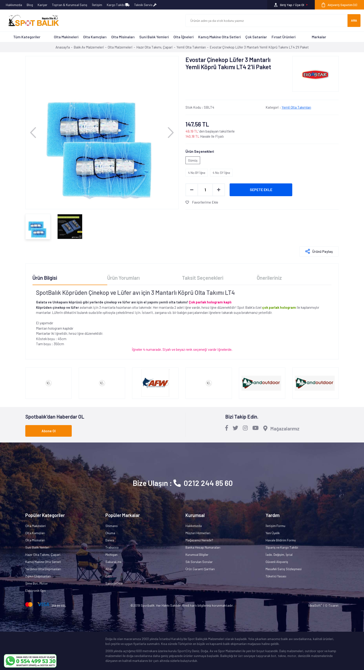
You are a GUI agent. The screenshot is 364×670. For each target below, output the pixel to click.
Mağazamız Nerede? (199, 540)
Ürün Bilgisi (44, 278)
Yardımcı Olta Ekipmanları (43, 569)
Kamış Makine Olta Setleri (219, 37)
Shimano (111, 526)
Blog (30, 5)
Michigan (111, 554)
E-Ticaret (332, 605)
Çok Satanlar (256, 37)
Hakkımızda (14, 5)
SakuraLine (113, 562)
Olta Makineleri (66, 37)
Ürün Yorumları (123, 278)
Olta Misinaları (123, 37)
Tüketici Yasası (276, 576)
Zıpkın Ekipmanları (38, 576)
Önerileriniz (269, 278)
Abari (109, 569)
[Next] (171, 132)
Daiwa (109, 540)
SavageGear (114, 583)
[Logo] (31, 20)
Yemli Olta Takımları (296, 107)
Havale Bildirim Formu (281, 540)
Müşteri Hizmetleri (197, 533)
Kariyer (42, 5)
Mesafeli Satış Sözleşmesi (284, 569)
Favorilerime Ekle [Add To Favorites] (201, 202)
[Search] (266, 20)
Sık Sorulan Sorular (199, 562)
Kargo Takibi (118, 5)
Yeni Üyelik (273, 533)
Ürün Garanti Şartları (200, 569)
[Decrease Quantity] (192, 190)
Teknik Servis (145, 5)
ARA (354, 20)
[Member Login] (291, 5)
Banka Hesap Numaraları (202, 547)
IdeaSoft (315, 605)
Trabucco (112, 547)
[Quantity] (205, 190)
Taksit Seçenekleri (202, 278)
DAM (108, 576)
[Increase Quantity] (218, 190)
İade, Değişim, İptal (279, 554)
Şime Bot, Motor (36, 583)
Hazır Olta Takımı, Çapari (42, 554)
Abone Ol (49, 431)
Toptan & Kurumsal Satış (69, 5)
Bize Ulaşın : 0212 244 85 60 (183, 482)
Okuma (110, 533)
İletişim (97, 5)
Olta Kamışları (95, 37)
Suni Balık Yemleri (154, 37)
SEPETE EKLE (261, 189)
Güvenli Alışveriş (277, 562)
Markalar (319, 37)
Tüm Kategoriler (26, 37)
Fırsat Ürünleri (284, 37)
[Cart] (339, 5)
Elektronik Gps (35, 590)
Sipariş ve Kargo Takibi (282, 547)
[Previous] (33, 132)
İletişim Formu (275, 526)
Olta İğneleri (183, 37)
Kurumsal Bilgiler (196, 554)
